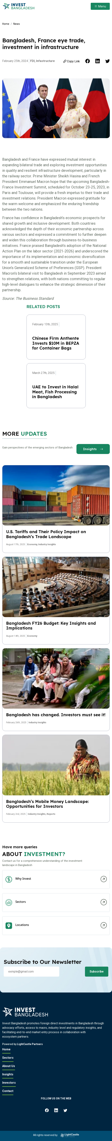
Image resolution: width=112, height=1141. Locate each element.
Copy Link (71, 61)
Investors (9, 1082)
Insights (93, 449)
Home (5, 23)
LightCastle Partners (30, 1044)
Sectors (8, 1057)
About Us (8, 1066)
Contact (7, 1091)
